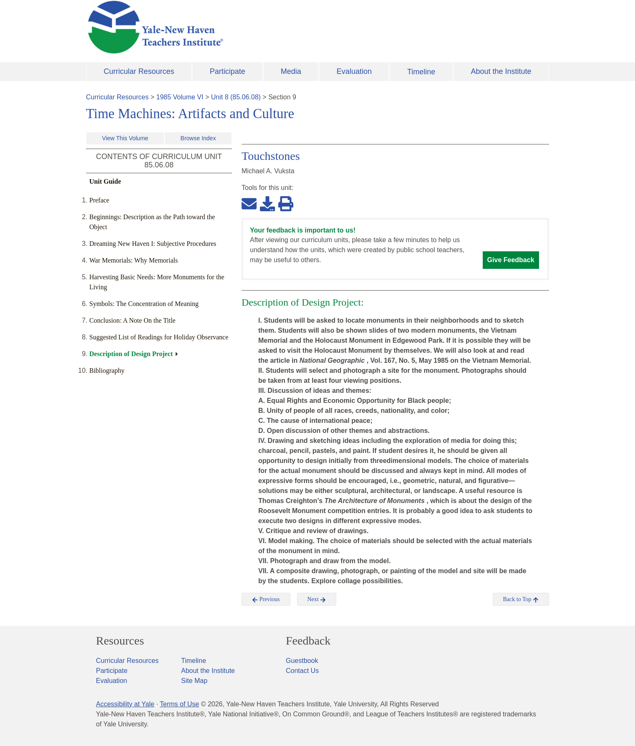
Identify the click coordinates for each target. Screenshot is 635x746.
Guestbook (302, 660)
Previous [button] (266, 599)
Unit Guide (105, 181)
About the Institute (501, 71)
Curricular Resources (139, 71)
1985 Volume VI (180, 97)
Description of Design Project (131, 353)
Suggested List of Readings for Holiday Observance (158, 337)
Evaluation (354, 71)
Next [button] (316, 599)
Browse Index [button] (198, 138)
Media (291, 71)
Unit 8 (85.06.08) (236, 97)
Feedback (308, 641)
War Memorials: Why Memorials (133, 260)
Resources (120, 641)
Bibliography (106, 370)
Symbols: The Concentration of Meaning (144, 303)
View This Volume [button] (125, 138)
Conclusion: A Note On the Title (132, 320)
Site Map (194, 680)
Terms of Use (179, 704)
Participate (227, 71)
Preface (99, 200)
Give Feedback (510, 259)
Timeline (421, 72)
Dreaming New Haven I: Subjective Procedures (152, 243)
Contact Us (302, 670)
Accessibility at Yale (125, 704)
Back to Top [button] (521, 599)
